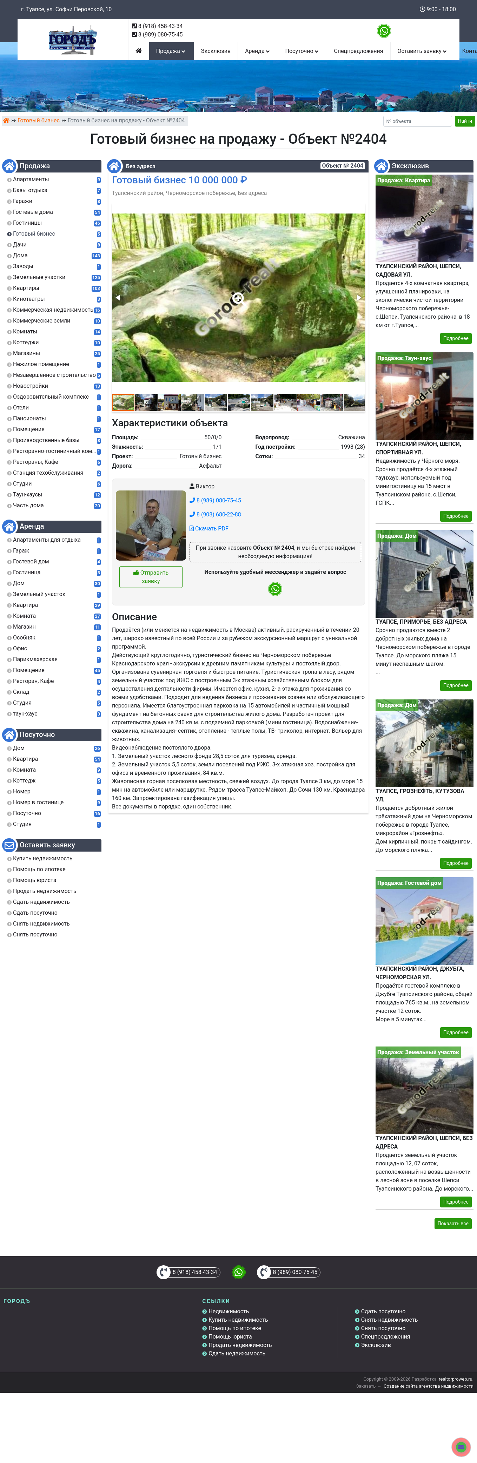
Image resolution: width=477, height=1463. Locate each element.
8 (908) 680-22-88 (215, 514)
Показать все (453, 1223)
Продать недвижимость (240, 1345)
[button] (238, 294)
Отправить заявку (150, 576)
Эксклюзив (216, 51)
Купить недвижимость (238, 1319)
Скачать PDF (209, 528)
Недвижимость (228, 1311)
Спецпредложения (358, 51)
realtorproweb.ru (455, 1379)
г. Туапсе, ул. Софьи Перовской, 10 (66, 9)
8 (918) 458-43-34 (160, 26)
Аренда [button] (258, 51)
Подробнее (456, 338)
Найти (465, 121)
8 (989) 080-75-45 (160, 34)
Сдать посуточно (383, 1311)
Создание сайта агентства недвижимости (428, 1386)
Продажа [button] (171, 51)
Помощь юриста (230, 1336)
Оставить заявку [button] (423, 51)
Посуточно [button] (302, 51)
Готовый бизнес (39, 120)
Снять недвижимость (389, 1319)
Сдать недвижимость (236, 1353)
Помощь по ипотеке (234, 1328)
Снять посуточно (383, 1328)
